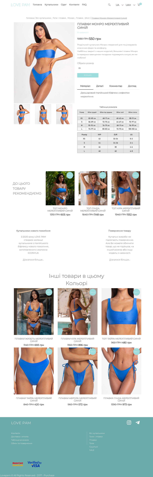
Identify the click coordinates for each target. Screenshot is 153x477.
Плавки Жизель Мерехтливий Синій (34, 340)
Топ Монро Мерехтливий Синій (60, 209)
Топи (91, 443)
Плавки (79, 18)
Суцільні (93, 447)
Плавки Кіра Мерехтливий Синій (77, 340)
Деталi (99, 86)
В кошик (88, 75)
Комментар (115, 86)
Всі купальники (43, 18)
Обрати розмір (85, 63)
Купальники (51, 4)
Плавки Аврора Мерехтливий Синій (78, 399)
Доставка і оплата (19, 436)
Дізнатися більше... (33, 259)
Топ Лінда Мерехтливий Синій (93, 209)
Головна (37, 4)
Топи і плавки (59, 18)
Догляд (132, 86)
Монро (71, 18)
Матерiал (85, 86)
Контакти (74, 4)
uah (128, 5)
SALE (87, 18)
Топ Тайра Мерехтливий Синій (121, 339)
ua (117, 5)
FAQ (84, 4)
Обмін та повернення (21, 443)
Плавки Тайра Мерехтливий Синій (34, 399)
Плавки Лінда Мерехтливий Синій (121, 399)
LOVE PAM (21, 423)
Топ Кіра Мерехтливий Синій (126, 209)
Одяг (63, 4)
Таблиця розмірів (20, 440)
